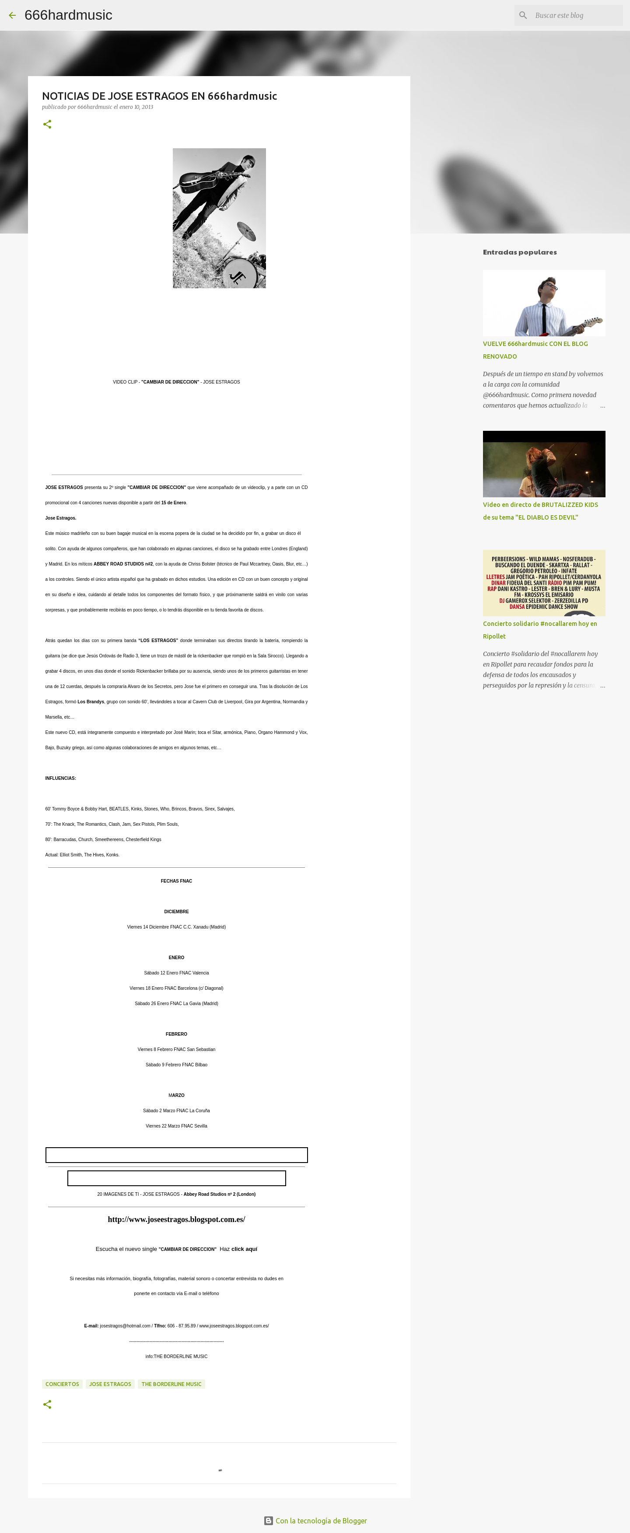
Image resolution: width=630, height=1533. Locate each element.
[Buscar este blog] (577, 15)
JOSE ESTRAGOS (110, 1384)
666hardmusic (68, 15)
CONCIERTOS (62, 1384)
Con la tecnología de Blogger (315, 1521)
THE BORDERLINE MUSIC (171, 1384)
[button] (47, 125)
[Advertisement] (455, 378)
